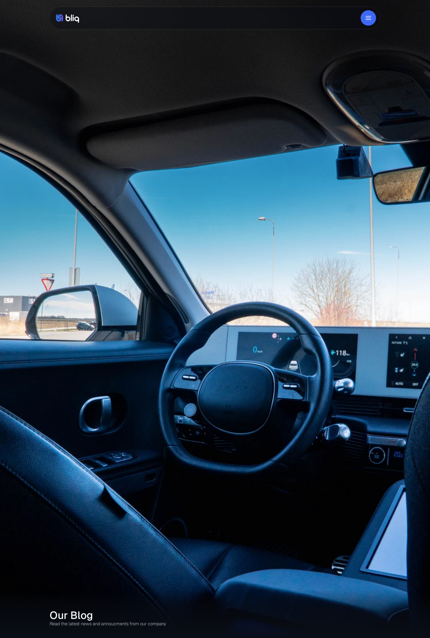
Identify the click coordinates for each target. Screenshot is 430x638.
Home (100, 17)
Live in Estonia (258, 17)
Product (118, 17)
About (158, 17)
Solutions (139, 17)
